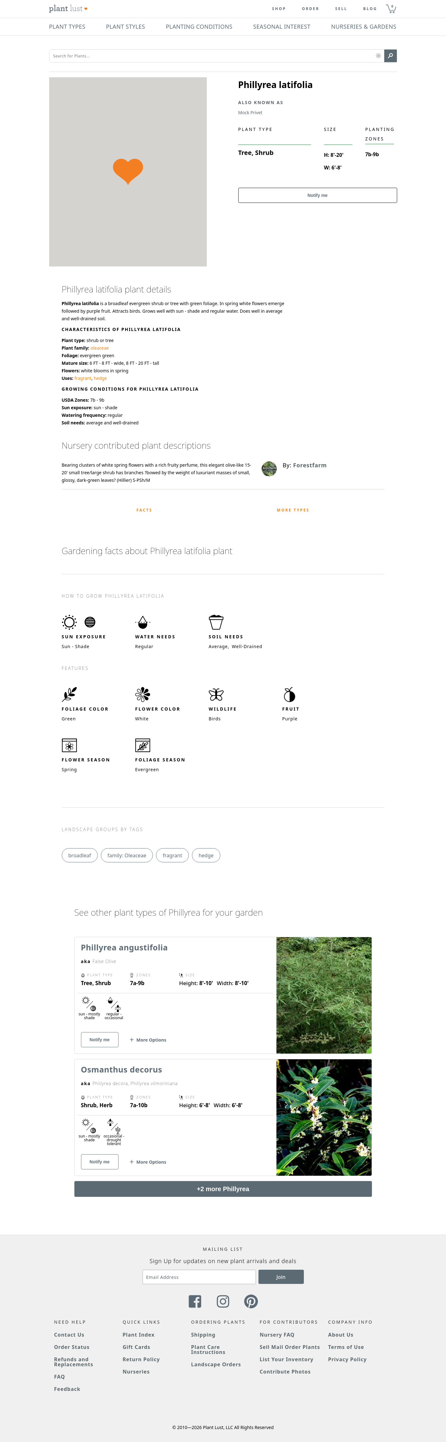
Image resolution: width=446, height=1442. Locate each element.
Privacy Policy (347, 1359)
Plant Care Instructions (208, 1350)
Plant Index (139, 1334)
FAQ (59, 1376)
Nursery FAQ (277, 1334)
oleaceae (99, 348)
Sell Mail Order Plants (290, 1347)
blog (370, 9)
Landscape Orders (216, 1364)
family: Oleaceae (127, 855)
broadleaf (79, 855)
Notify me (318, 195)
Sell (341, 9)
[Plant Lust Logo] (68, 9)
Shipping (203, 1334)
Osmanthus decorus (121, 1069)
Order (311, 9)
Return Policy (141, 1359)
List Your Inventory (287, 1359)
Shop (279, 9)
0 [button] (392, 6)
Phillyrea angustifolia (124, 947)
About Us (341, 1334)
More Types (293, 510)
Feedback (67, 1389)
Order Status (72, 1347)
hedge (100, 378)
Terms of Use (346, 1347)
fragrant (82, 378)
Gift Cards (136, 1347)
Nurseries (136, 1371)
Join (281, 1277)
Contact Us (69, 1334)
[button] (378, 56)
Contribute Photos (285, 1371)
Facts (144, 510)
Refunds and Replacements (73, 1362)
